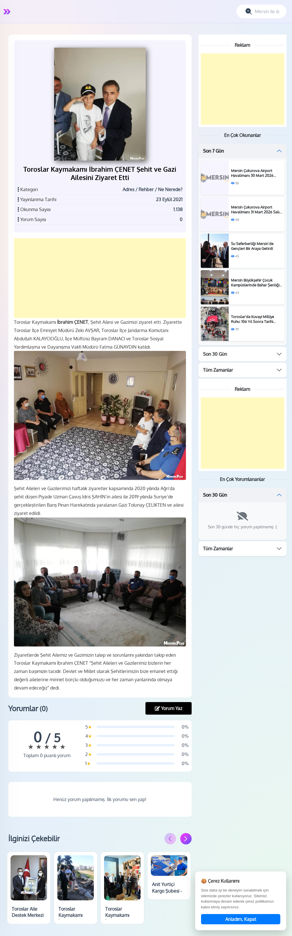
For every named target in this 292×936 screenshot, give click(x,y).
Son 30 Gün (215, 354)
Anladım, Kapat (240, 919)
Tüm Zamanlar (218, 370)
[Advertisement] (101, 277)
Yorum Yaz (168, 704)
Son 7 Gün (213, 151)
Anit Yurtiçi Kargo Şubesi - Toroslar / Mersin (169, 890)
